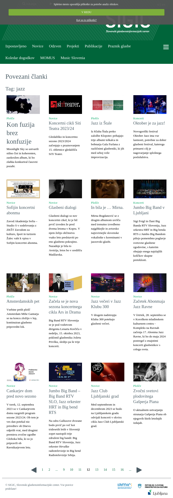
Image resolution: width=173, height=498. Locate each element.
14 (105, 469)
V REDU (86, 12)
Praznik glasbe (119, 46)
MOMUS (47, 58)
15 (113, 469)
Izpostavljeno (15, 46)
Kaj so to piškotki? (86, 20)
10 (71, 469)
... (56, 469)
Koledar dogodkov (19, 58)
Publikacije (93, 46)
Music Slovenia (73, 58)
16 (122, 469)
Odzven (55, 46)
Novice (37, 46)
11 (79, 469)
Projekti (73, 46)
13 (96, 469)
